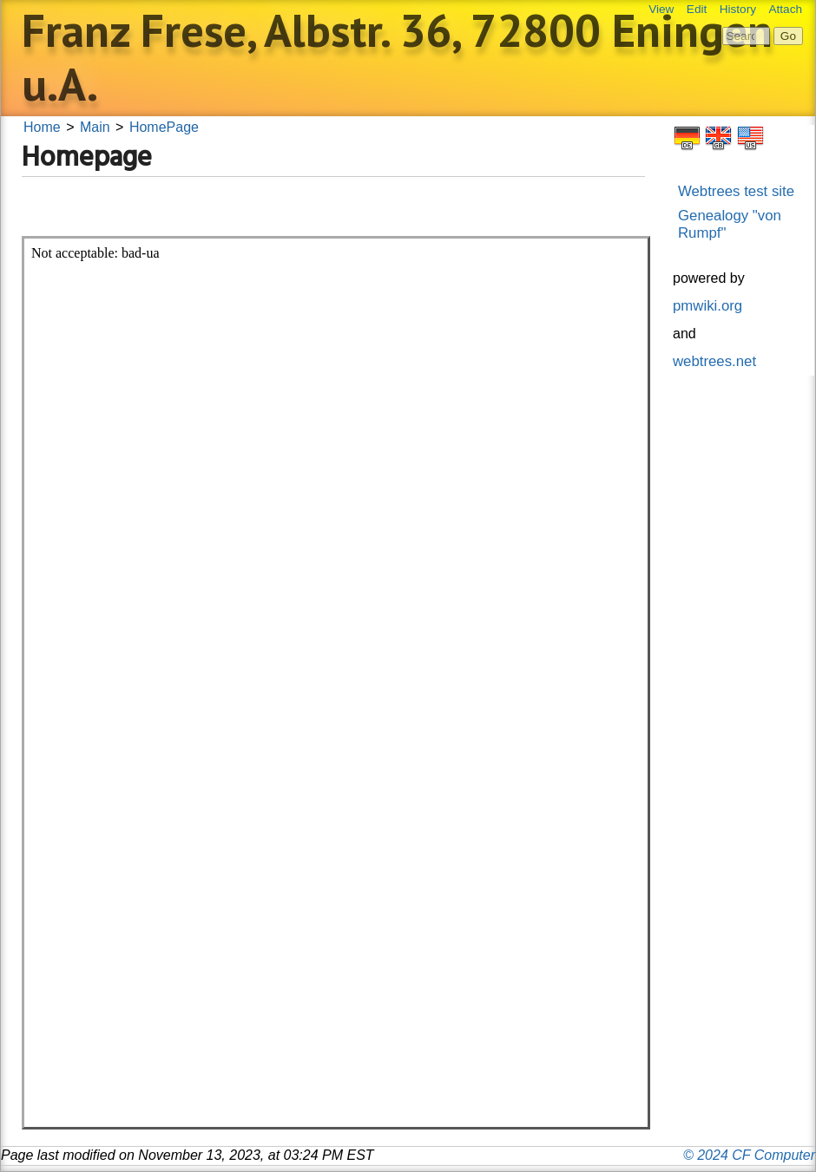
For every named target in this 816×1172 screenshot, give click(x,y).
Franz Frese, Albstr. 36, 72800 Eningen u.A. (397, 57)
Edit (697, 9)
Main (95, 127)
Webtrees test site (736, 191)
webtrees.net (714, 361)
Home (42, 127)
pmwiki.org (707, 306)
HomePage (164, 127)
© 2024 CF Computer (749, 1155)
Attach (785, 9)
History (738, 9)
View (661, 9)
